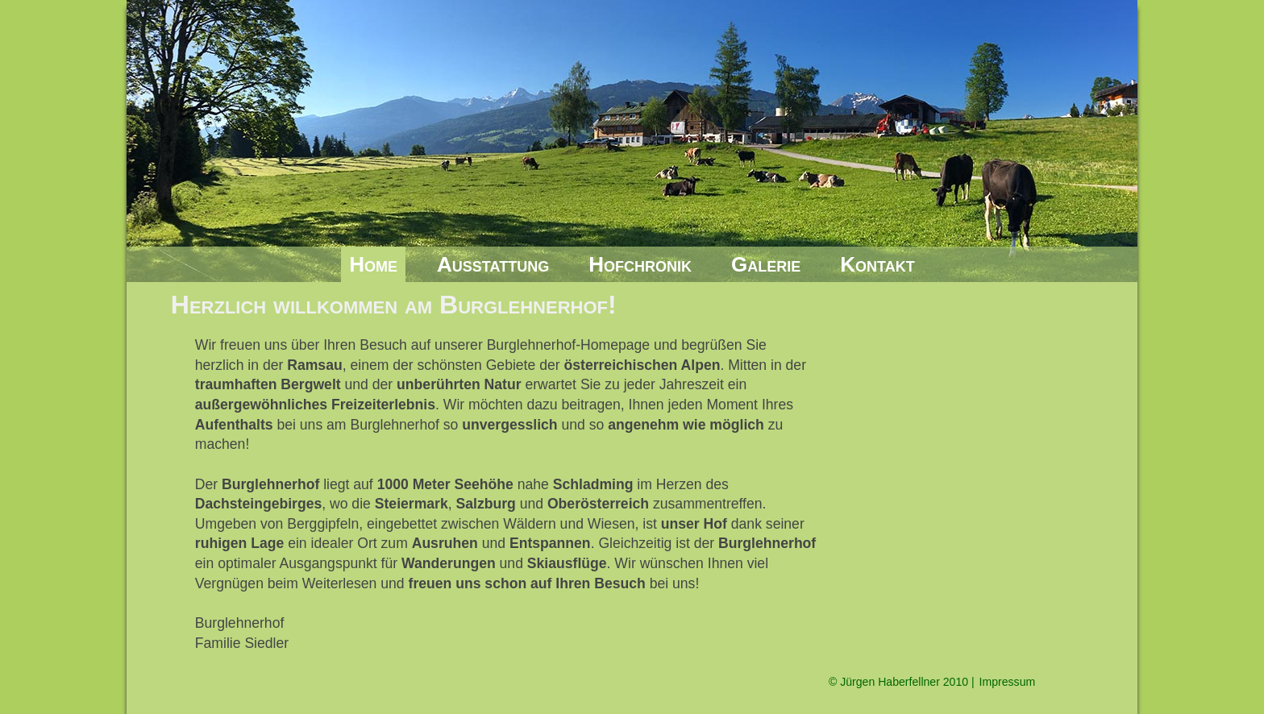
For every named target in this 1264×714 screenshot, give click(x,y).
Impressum (1007, 681)
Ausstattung (493, 264)
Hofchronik (640, 264)
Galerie (765, 264)
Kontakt (877, 264)
